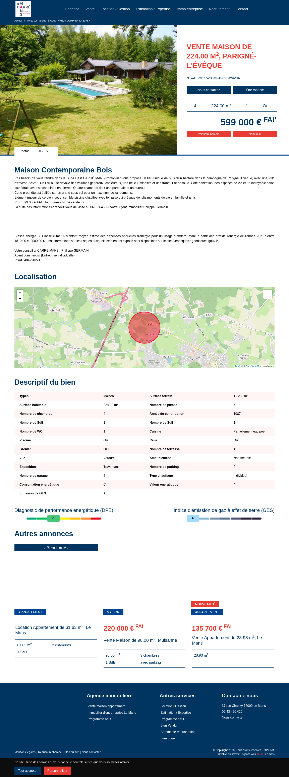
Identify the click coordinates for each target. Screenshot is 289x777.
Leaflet (238, 366)
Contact (242, 9)
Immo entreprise (190, 9)
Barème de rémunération (177, 732)
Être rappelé (255, 90)
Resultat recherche (50, 752)
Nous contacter (91, 752)
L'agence (72, 9)
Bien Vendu (168, 725)
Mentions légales (25, 752)
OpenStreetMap (254, 366)
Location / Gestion (115, 9)
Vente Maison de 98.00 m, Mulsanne (140, 640)
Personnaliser (58, 771)
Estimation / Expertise (153, 9)
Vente (90, 9)
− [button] (20, 299)
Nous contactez (208, 90)
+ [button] (20, 293)
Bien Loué (167, 738)
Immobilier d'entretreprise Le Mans (111, 712)
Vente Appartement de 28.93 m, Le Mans (227, 640)
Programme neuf (98, 719)
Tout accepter (28, 771)
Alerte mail (255, 134)
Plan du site (71, 752)
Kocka (259, 754)
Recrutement (219, 9)
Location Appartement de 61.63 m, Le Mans (53, 630)
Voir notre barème (208, 134)
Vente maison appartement (106, 706)
